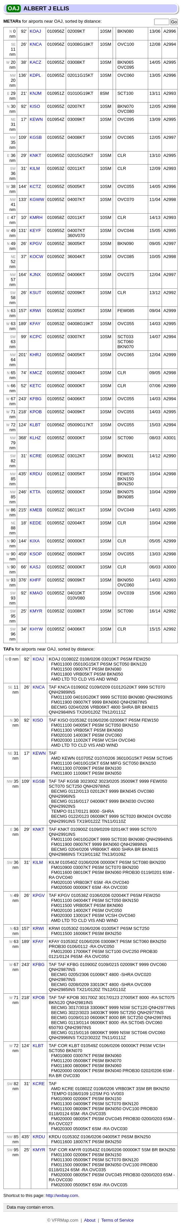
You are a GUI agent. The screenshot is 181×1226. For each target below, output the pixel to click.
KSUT (36, 292)
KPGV (36, 243)
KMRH (36, 217)
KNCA (36, 44)
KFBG (36, 398)
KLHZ (35, 437)
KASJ (35, 566)
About (90, 1220)
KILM (35, 168)
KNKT (36, 155)
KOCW (36, 256)
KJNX (35, 274)
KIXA (35, 540)
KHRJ (35, 354)
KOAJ (35, 31)
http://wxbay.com (62, 1195)
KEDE (36, 522)
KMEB (36, 509)
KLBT (35, 424)
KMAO (36, 592)
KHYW (36, 629)
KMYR (36, 611)
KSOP (36, 553)
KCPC (36, 336)
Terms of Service (117, 1220)
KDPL (35, 75)
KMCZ (36, 372)
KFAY (35, 323)
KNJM (36, 93)
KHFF (35, 579)
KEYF (35, 230)
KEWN (36, 119)
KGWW (37, 199)
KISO (35, 106)
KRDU (36, 473)
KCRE (36, 455)
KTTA (35, 491)
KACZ (36, 62)
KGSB (36, 137)
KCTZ (35, 186)
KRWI (35, 310)
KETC (36, 385)
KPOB (36, 411)
